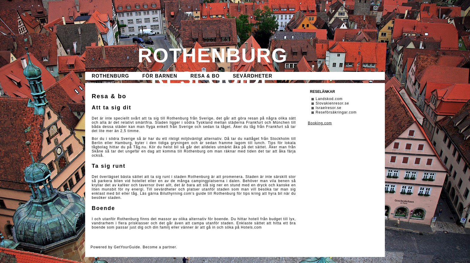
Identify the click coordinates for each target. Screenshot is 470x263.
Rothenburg (110, 75)
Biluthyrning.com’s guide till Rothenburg (197, 193)
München (281, 122)
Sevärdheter (252, 75)
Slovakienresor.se (332, 103)
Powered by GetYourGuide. (116, 247)
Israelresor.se (328, 108)
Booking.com (320, 123)
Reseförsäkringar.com (336, 112)
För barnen (159, 75)
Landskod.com (329, 99)
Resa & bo (204, 75)
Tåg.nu (139, 147)
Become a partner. (160, 247)
